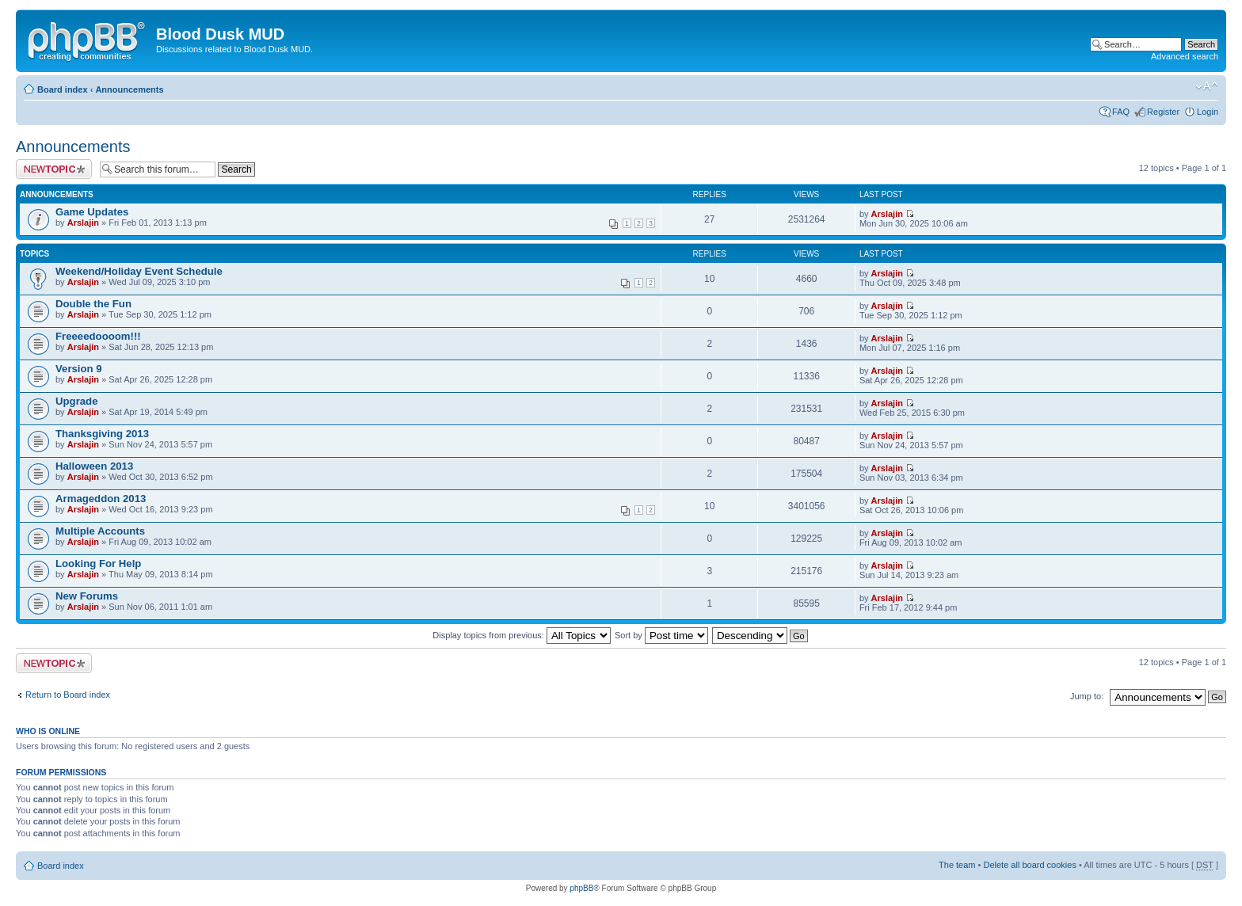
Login (1207, 111)
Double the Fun (93, 304)
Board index (62, 89)
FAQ (1121, 111)
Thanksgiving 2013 (102, 434)
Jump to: (1086, 696)
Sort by (661, 635)
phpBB (581, 888)
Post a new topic (54, 169)
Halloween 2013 (94, 466)
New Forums (86, 596)
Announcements (129, 89)
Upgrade (76, 401)
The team (957, 865)
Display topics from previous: (521, 635)
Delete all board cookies (1029, 865)
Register (1163, 111)
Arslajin (83, 222)
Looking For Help (98, 563)
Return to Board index (67, 694)
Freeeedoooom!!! (98, 336)
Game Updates (91, 212)
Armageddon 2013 (100, 498)
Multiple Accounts (100, 531)
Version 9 (78, 369)
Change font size (1206, 86)
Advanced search (1184, 56)
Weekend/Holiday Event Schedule (139, 271)
